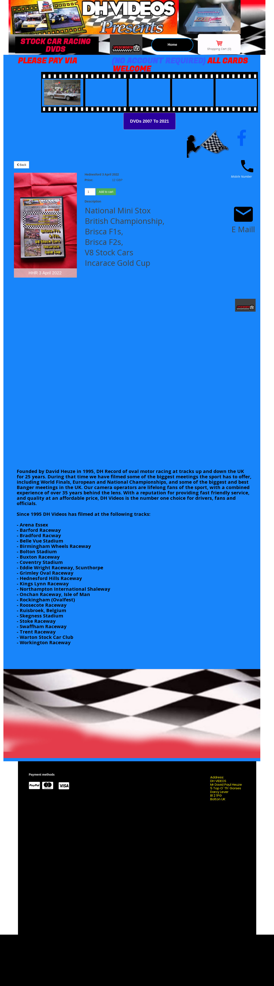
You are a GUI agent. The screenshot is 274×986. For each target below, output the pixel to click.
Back (21, 165)
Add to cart (106, 191)
